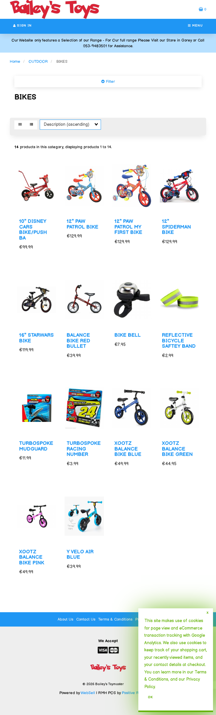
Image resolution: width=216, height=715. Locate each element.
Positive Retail (134, 692)
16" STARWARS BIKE (36, 338)
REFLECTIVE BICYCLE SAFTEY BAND (179, 340)
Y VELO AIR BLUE (80, 555)
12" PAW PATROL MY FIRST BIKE (128, 226)
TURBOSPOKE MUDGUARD (36, 446)
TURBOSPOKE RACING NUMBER (84, 448)
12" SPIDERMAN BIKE (176, 226)
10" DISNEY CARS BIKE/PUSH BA (33, 229)
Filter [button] (110, 81)
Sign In (22, 25)
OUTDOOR (38, 61)
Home (15, 61)
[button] (202, 9)
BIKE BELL (127, 335)
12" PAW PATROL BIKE (82, 224)
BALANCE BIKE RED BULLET (78, 340)
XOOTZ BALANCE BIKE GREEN (177, 448)
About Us (65, 619)
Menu (195, 25)
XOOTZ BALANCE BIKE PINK (31, 557)
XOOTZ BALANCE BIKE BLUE (127, 448)
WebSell (88, 692)
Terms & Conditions (115, 619)
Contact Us (85, 619)
